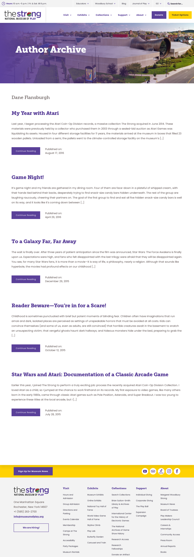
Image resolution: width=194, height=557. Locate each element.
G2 (157, 3)
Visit (66, 15)
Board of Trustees (169, 510)
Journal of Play (139, 3)
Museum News (168, 504)
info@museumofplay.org (29, 516)
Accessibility (69, 540)
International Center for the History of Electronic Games (121, 517)
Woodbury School (104, 3)
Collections (102, 15)
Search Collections (121, 494)
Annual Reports (168, 546)
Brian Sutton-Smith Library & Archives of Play (121, 504)
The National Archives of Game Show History (120, 530)
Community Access (170, 534)
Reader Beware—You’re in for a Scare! (59, 305)
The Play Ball (142, 506)
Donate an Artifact (121, 554)
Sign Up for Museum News (33, 471)
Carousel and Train (96, 542)
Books (163, 552)
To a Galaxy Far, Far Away (44, 241)
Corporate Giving (144, 500)
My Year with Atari (35, 113)
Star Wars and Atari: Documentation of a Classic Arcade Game (90, 374)
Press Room (166, 540)
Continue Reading (28, 152)
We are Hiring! (31, 527)
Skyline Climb (93, 525)
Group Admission (71, 504)
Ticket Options (180, 15)
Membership (69, 525)
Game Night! (28, 177)
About (140, 15)
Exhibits (82, 15)
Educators (81, 3)
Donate (159, 15)
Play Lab (91, 531)
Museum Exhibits (95, 494)
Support (122, 15)
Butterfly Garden (95, 536)
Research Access (120, 539)
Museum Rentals (71, 552)
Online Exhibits (94, 500)
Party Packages (70, 546)
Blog (124, 3)
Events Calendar (71, 519)
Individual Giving (144, 494)
